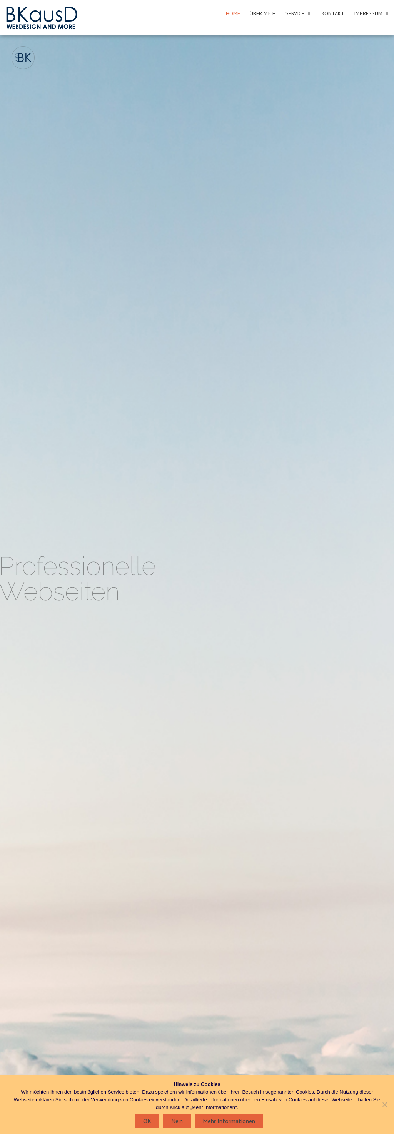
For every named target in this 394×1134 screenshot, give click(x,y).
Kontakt (333, 13)
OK (147, 1121)
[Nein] (384, 1104)
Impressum (368, 13)
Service (294, 13)
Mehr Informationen (229, 1121)
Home (233, 13)
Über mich (263, 13)
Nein (177, 1121)
